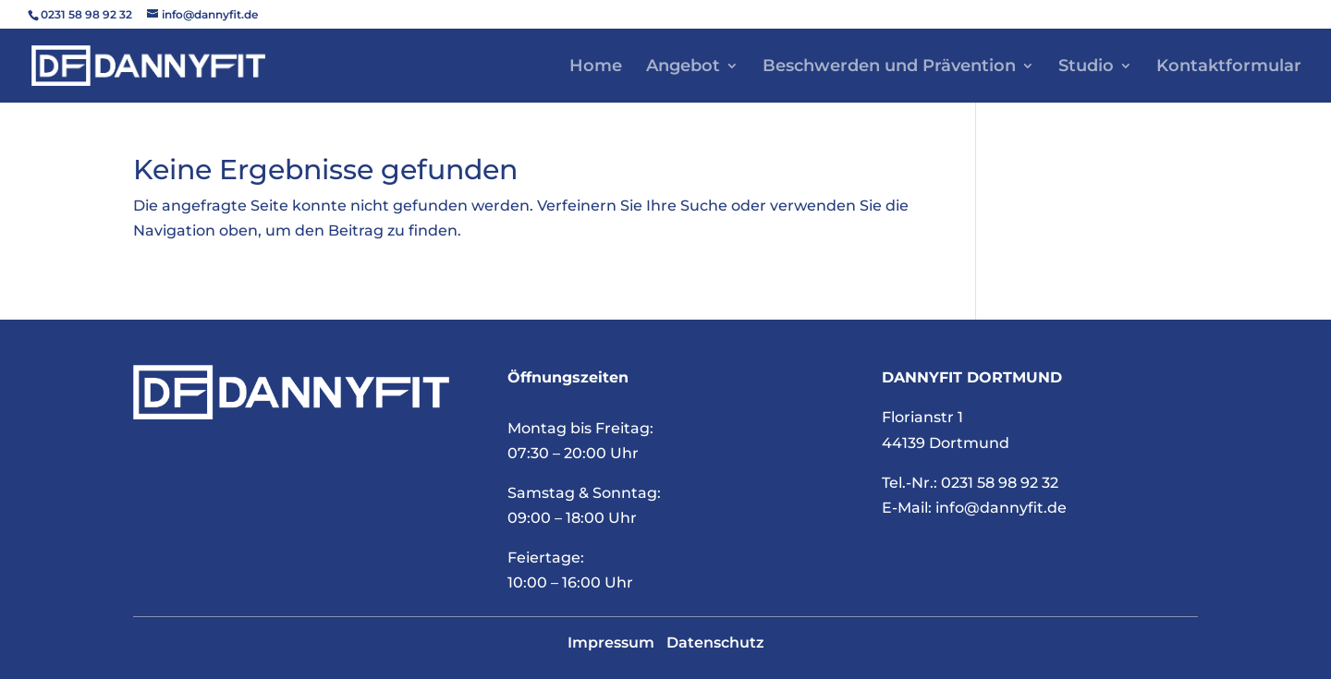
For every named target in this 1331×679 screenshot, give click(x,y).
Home (595, 67)
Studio (1086, 67)
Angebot (683, 67)
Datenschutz (715, 642)
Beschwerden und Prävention (889, 67)
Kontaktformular (1228, 67)
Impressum (611, 642)
